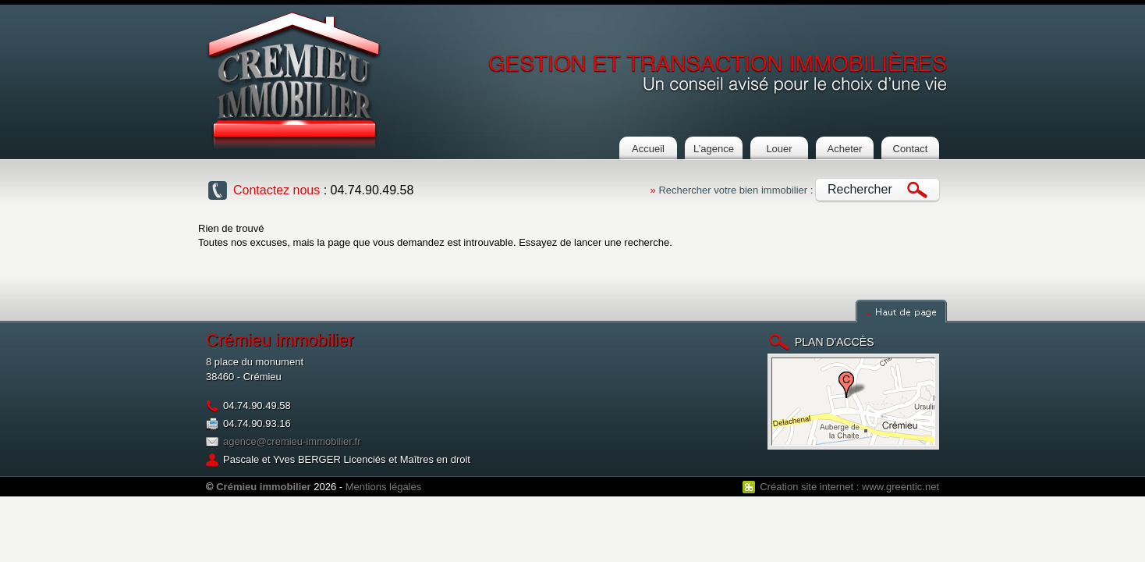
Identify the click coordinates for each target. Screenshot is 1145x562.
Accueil (648, 149)
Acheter (845, 149)
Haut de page (901, 311)
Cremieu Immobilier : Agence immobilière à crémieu (294, 80)
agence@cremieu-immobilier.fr (291, 441)
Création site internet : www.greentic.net (849, 487)
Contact (910, 149)
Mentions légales (384, 487)
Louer (779, 149)
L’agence (713, 149)
